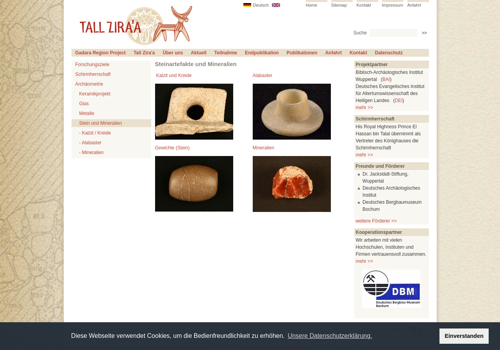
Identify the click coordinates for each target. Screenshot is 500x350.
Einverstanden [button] (464, 336)
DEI (399, 100)
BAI (386, 79)
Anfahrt (414, 5)
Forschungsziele (92, 64)
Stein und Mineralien (100, 123)
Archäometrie (89, 84)
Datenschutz (389, 53)
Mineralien (263, 148)
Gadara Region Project (100, 53)
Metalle (87, 113)
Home (311, 5)
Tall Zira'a (144, 53)
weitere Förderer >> (376, 221)
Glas (84, 103)
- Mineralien (91, 152)
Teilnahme (225, 53)
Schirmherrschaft (93, 74)
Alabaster (263, 75)
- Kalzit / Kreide (95, 133)
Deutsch (261, 5)
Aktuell (199, 53)
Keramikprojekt (95, 94)
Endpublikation (262, 53)
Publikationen (302, 53)
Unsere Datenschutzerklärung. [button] (330, 335)
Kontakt (364, 5)
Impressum (392, 5)
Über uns (173, 53)
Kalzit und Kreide (174, 75)
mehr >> (364, 107)
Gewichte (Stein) (172, 148)
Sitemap (339, 5)
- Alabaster (90, 142)
